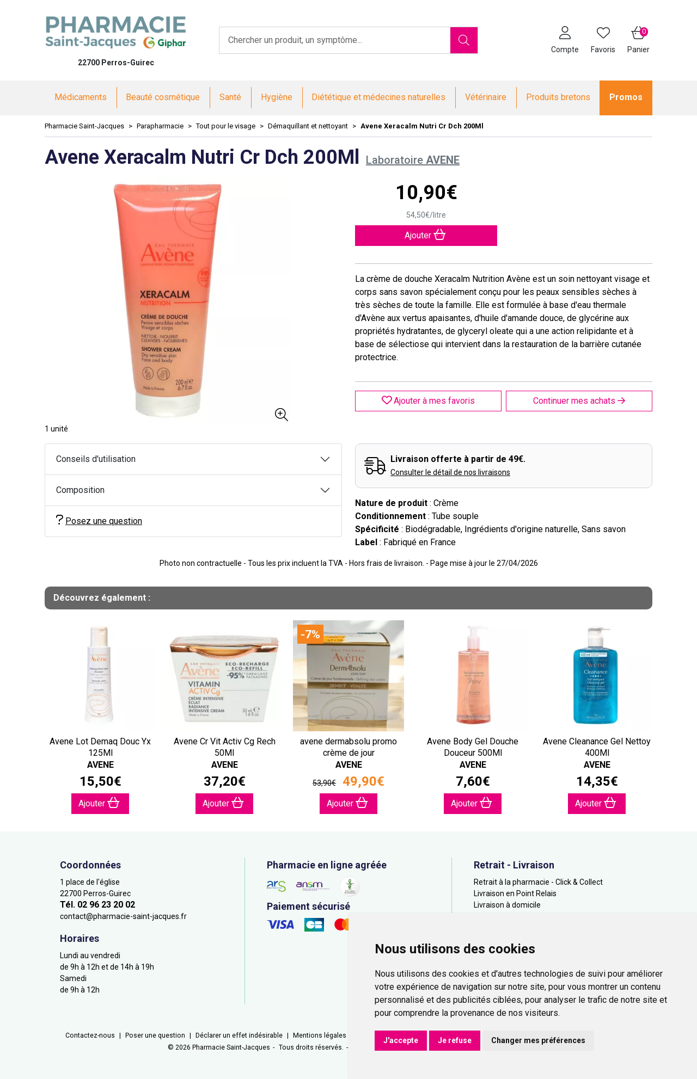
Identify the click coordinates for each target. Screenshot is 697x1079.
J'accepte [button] (400, 1040)
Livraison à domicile (507, 905)
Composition (80, 490)
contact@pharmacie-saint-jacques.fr (123, 916)
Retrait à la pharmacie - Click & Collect (538, 882)
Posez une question (99, 520)
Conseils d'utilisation (96, 459)
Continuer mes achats (579, 401)
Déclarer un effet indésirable (239, 1035)
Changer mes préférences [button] (538, 1040)
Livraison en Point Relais (515, 893)
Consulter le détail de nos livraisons (450, 472)
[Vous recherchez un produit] (335, 40)
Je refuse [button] (455, 1040)
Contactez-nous (90, 1035)
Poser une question (155, 1035)
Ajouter (99, 803)
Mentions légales (319, 1035)
